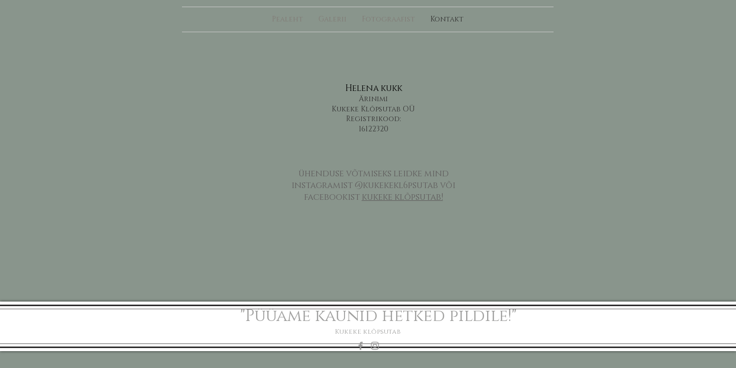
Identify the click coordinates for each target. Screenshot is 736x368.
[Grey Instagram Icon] (375, 345)
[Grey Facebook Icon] (360, 345)
